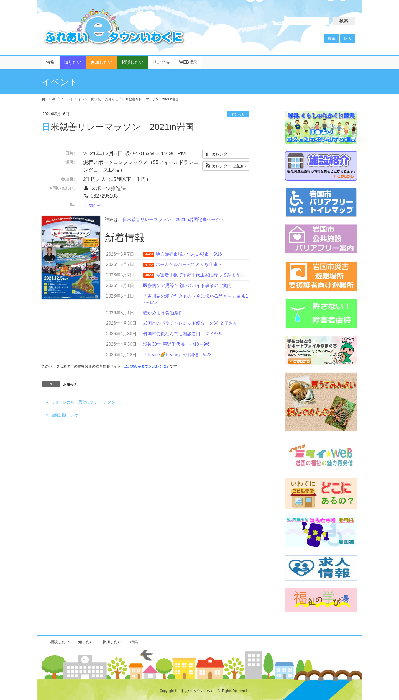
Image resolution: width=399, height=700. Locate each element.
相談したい (60, 642)
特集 (134, 642)
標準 (332, 38)
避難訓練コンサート (68, 415)
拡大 (348, 38)
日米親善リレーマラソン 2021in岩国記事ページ (171, 219)
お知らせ (238, 114)
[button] (226, 166)
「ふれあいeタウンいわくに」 (145, 366)
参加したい (112, 642)
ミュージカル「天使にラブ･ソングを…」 (87, 402)
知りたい (86, 642)
